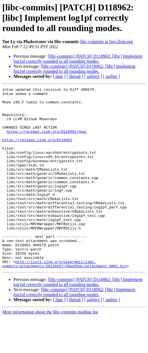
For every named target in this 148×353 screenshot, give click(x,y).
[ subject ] (93, 76)
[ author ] (111, 76)
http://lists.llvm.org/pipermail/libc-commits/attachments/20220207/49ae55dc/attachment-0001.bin (64, 299)
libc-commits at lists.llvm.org (106, 41)
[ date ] (59, 76)
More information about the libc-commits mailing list (50, 348)
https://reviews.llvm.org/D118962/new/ (47, 140)
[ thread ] (75, 76)
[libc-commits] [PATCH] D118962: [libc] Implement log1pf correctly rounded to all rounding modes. (77, 59)
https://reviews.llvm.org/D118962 (37, 150)
